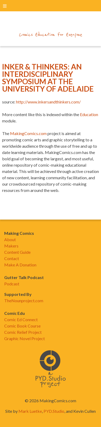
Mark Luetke (30, 411)
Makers (11, 245)
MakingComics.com (28, 133)
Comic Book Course (22, 325)
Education (89, 114)
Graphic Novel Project (24, 338)
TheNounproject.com (23, 300)
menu (5, 6)
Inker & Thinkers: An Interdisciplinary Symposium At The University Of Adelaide (48, 77)
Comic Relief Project (23, 332)
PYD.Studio (54, 411)
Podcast (11, 283)
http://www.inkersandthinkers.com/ (48, 101)
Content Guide (17, 252)
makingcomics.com (50, 24)
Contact (11, 258)
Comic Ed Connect (21, 319)
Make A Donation (20, 264)
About (10, 239)
